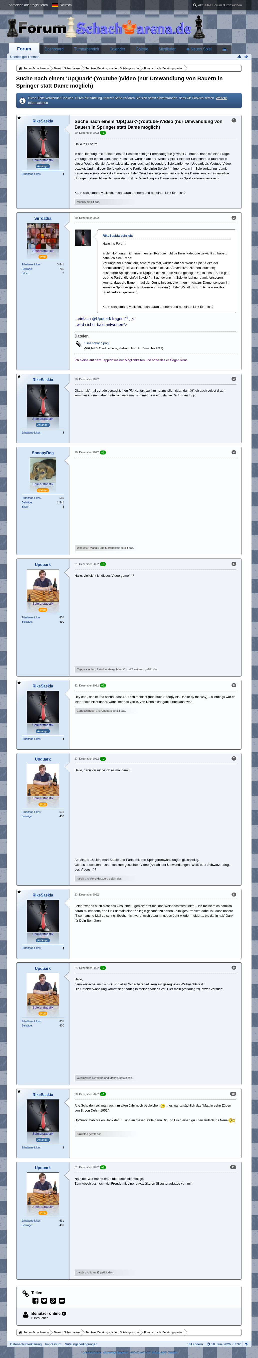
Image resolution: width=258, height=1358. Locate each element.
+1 (103, 132)
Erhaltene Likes (31, 173)
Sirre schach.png (96, 343)
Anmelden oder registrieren (28, 5)
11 (233, 1167)
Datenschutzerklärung (26, 1344)
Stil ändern (195, 1344)
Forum (24, 48)
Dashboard (54, 49)
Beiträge (27, 268)
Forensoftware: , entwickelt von (129, 1352)
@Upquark (101, 319)
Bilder (25, 273)
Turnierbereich (86, 49)
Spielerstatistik (42, 160)
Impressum (53, 1344)
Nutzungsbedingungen (81, 1344)
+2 (103, 685)
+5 (103, 564)
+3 (103, 452)
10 (233, 1093)
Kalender (117, 49)
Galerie (142, 49)
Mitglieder (167, 49)
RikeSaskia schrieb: (118, 235)
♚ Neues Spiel (199, 49)
